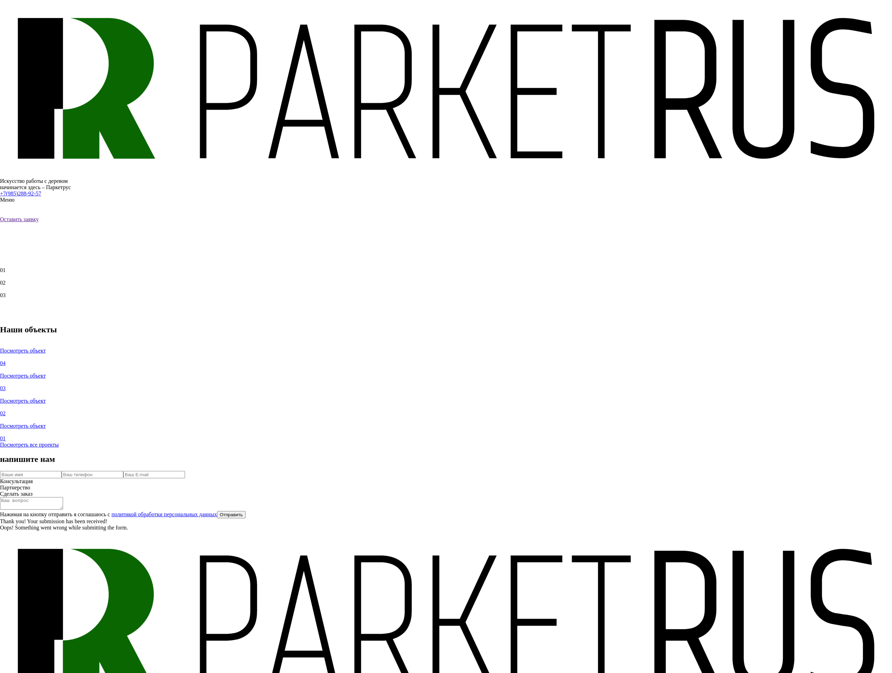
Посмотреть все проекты (29, 445)
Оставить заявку (19, 219)
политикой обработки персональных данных (164, 516)
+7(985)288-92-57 (20, 193)
